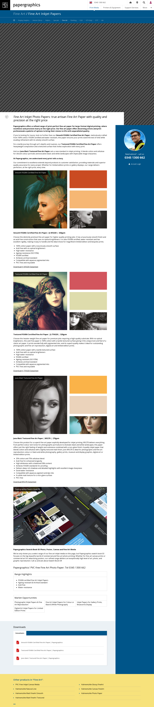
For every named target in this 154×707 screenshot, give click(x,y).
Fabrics (47, 20)
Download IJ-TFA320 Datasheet (25, 371)
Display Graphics (23, 20)
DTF (96, 20)
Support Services (131, 7)
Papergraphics (20, 5)
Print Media (94, 7)
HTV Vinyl (89, 20)
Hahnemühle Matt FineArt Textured (30, 697)
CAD (81, 20)
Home (130, 2)
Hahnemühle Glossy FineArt (92, 684)
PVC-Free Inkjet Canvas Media (27, 684)
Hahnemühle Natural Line (26, 689)
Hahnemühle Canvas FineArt (92, 689)
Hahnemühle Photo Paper (91, 693)
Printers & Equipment (111, 7)
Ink (102, 20)
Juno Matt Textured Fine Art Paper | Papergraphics (38, 658)
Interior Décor (37, 20)
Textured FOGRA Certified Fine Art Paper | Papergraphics (40, 650)
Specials (56, 20)
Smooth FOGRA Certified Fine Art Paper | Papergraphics (40, 642)
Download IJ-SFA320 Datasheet (25, 267)
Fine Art (19, 13)
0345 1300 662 (100, 2)
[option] (77, 74)
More (145, 7)
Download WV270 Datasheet (24, 482)
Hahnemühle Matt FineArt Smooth (29, 693)
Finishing (73, 20)
